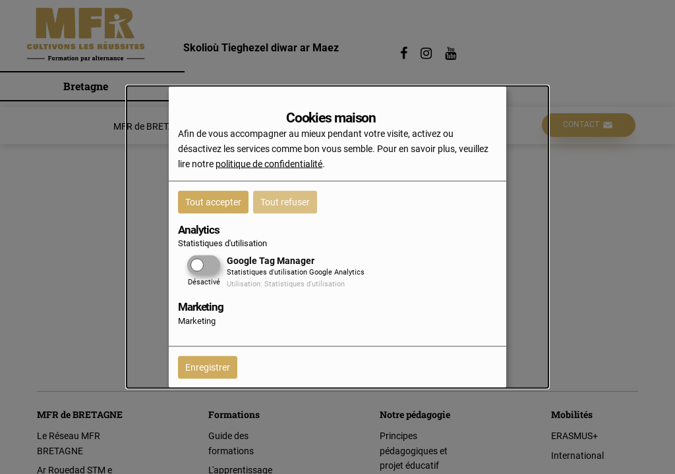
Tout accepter (213, 201)
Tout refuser (285, 201)
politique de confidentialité (269, 163)
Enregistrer (207, 366)
